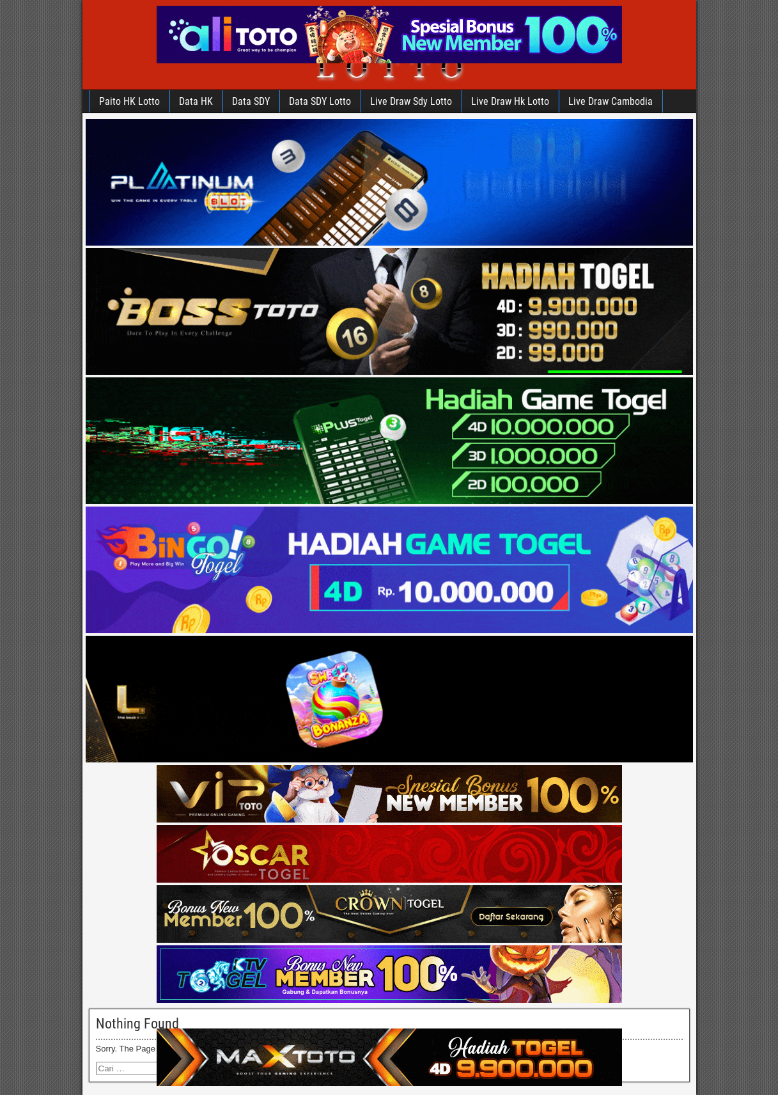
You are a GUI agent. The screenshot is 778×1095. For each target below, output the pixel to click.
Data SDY (251, 101)
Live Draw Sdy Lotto (411, 101)
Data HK (196, 101)
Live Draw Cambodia (610, 101)
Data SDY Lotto (320, 101)
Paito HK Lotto (129, 101)
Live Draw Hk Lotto (510, 101)
